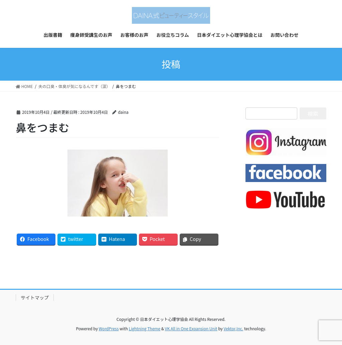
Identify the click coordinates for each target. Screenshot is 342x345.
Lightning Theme (144, 328)
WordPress (109, 328)
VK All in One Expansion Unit (191, 328)
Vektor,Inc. (233, 328)
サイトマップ (35, 297)
